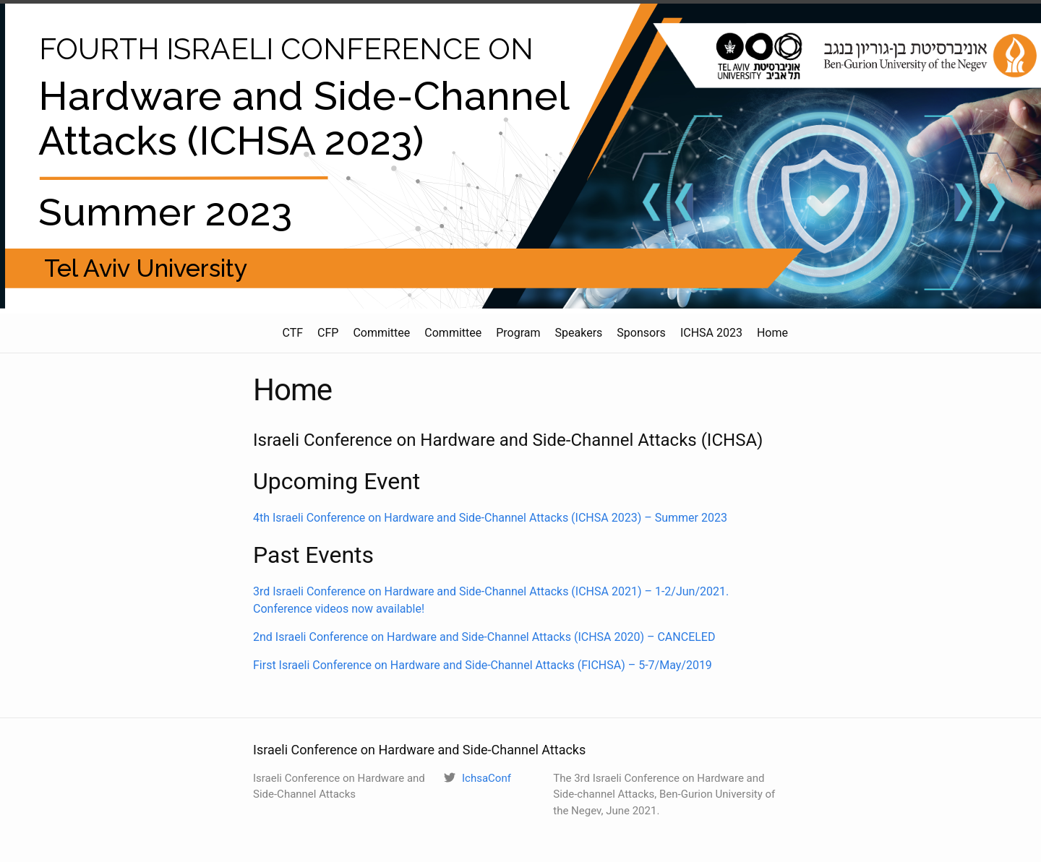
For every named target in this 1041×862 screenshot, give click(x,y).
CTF (292, 333)
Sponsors (641, 333)
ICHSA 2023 (711, 333)
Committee (381, 333)
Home (772, 333)
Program (518, 333)
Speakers (579, 333)
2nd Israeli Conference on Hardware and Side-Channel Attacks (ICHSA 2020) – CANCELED (484, 637)
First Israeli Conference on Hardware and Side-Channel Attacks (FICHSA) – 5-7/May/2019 (482, 665)
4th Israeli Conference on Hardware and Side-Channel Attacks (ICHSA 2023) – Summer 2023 (490, 518)
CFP (327, 333)
